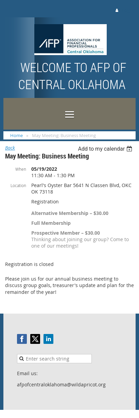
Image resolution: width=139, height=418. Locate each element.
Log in (129, 10)
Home (16, 135)
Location (18, 185)
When (20, 169)
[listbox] (106, 149)
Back (10, 148)
